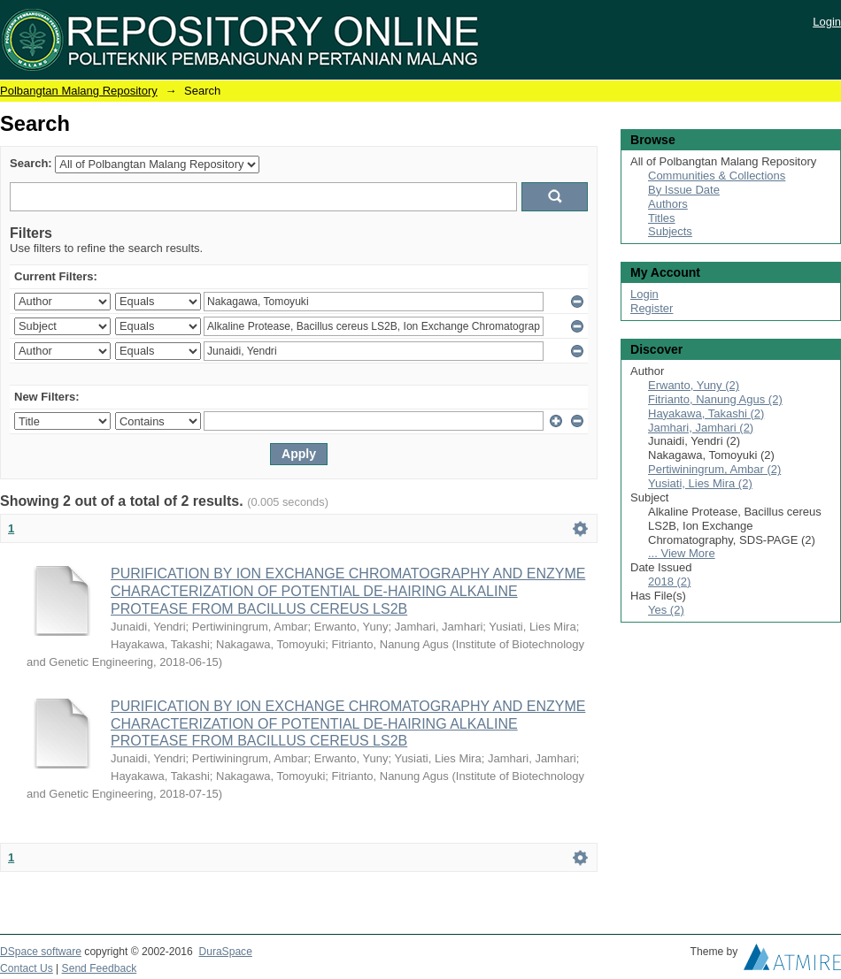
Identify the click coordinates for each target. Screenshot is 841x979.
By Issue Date (684, 189)
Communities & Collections (716, 175)
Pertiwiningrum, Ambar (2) (714, 469)
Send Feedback (99, 968)
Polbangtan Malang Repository (79, 90)
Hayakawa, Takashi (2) (706, 413)
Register (651, 308)
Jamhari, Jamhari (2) (700, 427)
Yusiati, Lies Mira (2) (700, 483)
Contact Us (26, 968)
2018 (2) (669, 581)
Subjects (670, 231)
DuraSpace (224, 951)
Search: (31, 163)
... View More (681, 553)
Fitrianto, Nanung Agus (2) (715, 399)
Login (827, 21)
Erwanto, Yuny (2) (693, 385)
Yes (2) (666, 609)
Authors (668, 203)
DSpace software (40, 951)
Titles (661, 218)
